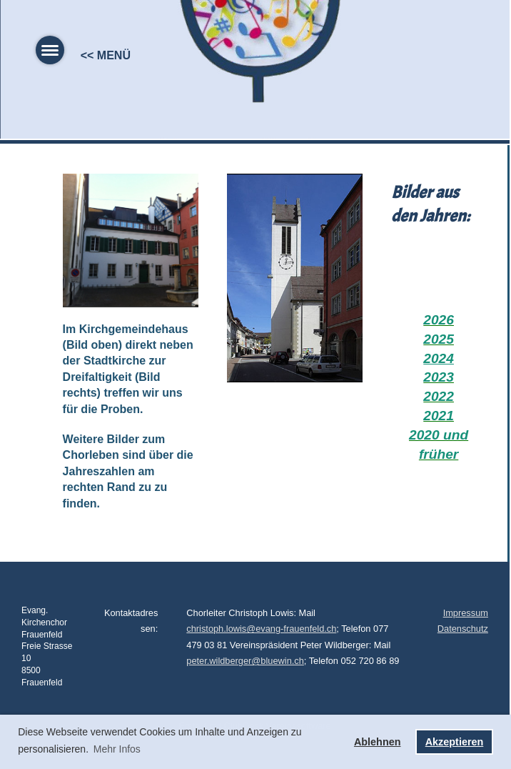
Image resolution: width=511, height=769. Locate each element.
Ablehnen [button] (377, 742)
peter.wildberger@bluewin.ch (245, 660)
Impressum (465, 612)
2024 (438, 358)
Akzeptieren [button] (454, 742)
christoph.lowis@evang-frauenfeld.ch (261, 628)
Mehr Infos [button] (117, 749)
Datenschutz (462, 628)
